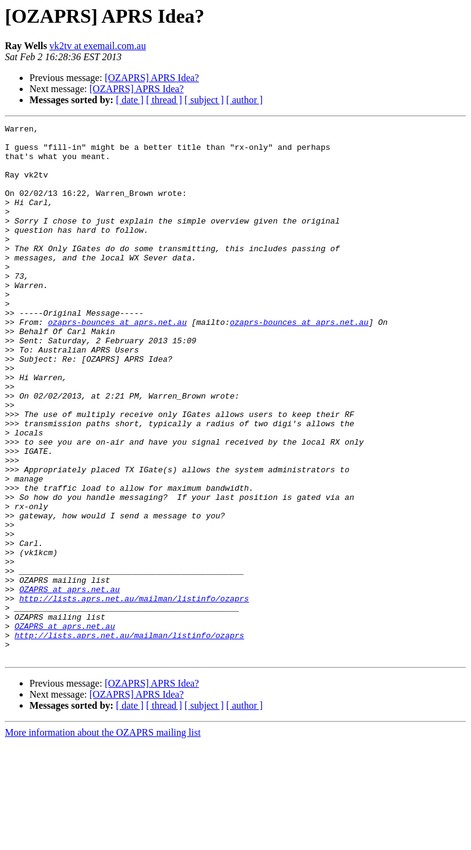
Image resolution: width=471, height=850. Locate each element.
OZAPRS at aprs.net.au (69, 682)
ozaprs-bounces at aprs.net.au (117, 362)
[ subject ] (204, 100)
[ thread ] (164, 100)
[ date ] (130, 100)
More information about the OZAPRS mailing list (103, 839)
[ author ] (244, 100)
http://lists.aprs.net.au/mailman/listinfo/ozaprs (133, 694)
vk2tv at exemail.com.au (98, 46)
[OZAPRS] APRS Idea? (152, 77)
